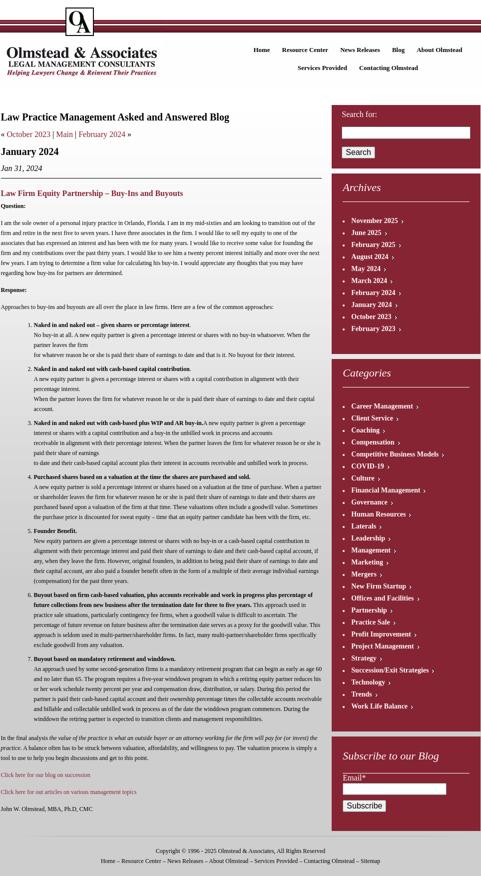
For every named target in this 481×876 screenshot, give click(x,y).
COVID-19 (367, 466)
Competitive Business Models (395, 454)
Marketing (367, 562)
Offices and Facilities (382, 598)
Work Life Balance (379, 706)
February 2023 (373, 328)
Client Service (372, 418)
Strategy (364, 658)
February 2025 (373, 244)
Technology (368, 682)
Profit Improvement (381, 634)
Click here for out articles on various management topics (69, 792)
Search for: (359, 114)
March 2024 (369, 280)
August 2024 (369, 256)
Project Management (382, 646)
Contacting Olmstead (388, 68)
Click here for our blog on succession (45, 775)
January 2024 (371, 304)
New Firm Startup (378, 586)
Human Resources (378, 514)
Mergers (364, 574)
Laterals (363, 526)
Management (371, 550)
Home (261, 50)
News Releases (360, 50)
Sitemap (370, 861)
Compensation (372, 442)
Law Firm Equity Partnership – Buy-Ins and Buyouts (92, 193)
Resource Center (305, 50)
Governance (369, 502)
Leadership (368, 538)
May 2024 (366, 268)
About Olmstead (439, 50)
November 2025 (374, 220)
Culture (362, 478)
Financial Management (385, 490)
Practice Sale (370, 622)
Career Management (382, 406)
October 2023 (29, 134)
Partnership (369, 610)
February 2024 (101, 134)
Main (64, 134)
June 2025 (366, 232)
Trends (361, 694)
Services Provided (322, 68)
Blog (398, 50)
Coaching (365, 430)
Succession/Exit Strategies (390, 670)
